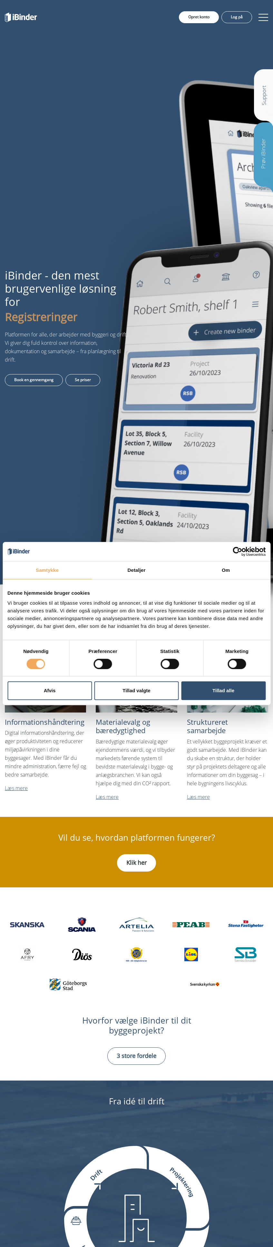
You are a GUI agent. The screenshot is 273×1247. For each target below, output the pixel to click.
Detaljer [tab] (137, 570)
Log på (237, 17)
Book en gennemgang (34, 380)
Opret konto (199, 17)
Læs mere (16, 788)
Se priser (83, 380)
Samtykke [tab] (47, 570)
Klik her (136, 862)
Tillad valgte (136, 690)
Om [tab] (226, 570)
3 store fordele (136, 1056)
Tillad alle (223, 690)
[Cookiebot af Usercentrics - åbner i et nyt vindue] (237, 551)
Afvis (50, 690)
